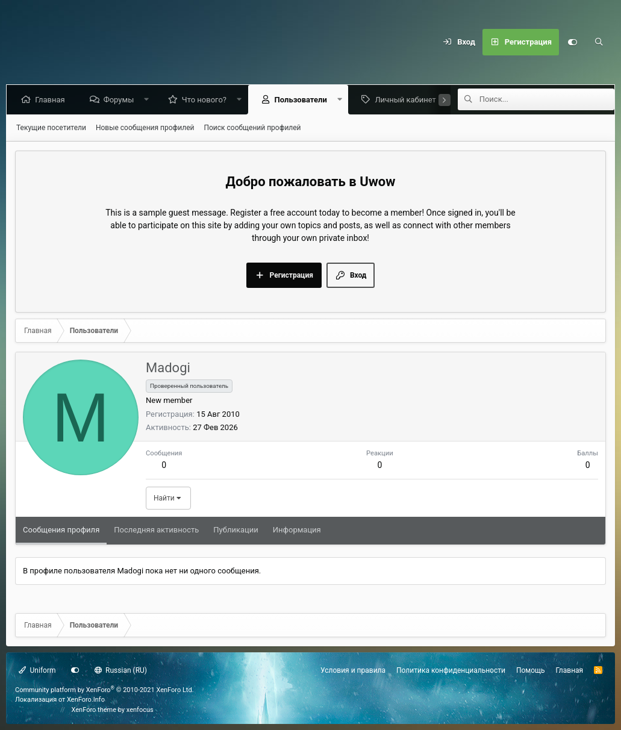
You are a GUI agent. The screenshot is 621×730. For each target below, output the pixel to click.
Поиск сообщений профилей (252, 127)
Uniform (37, 670)
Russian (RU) (121, 670)
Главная (52, 99)
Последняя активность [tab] (156, 529)
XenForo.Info (86, 699)
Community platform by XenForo (104, 690)
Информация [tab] (297, 529)
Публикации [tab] (235, 529)
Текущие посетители (51, 127)
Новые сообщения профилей (145, 127)
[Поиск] (598, 42)
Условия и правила (352, 670)
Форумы (120, 99)
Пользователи (302, 99)
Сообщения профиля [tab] (61, 529)
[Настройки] (572, 42)
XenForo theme (94, 710)
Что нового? (206, 99)
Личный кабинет (407, 99)
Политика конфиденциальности (450, 670)
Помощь (530, 670)
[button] (149, 99)
